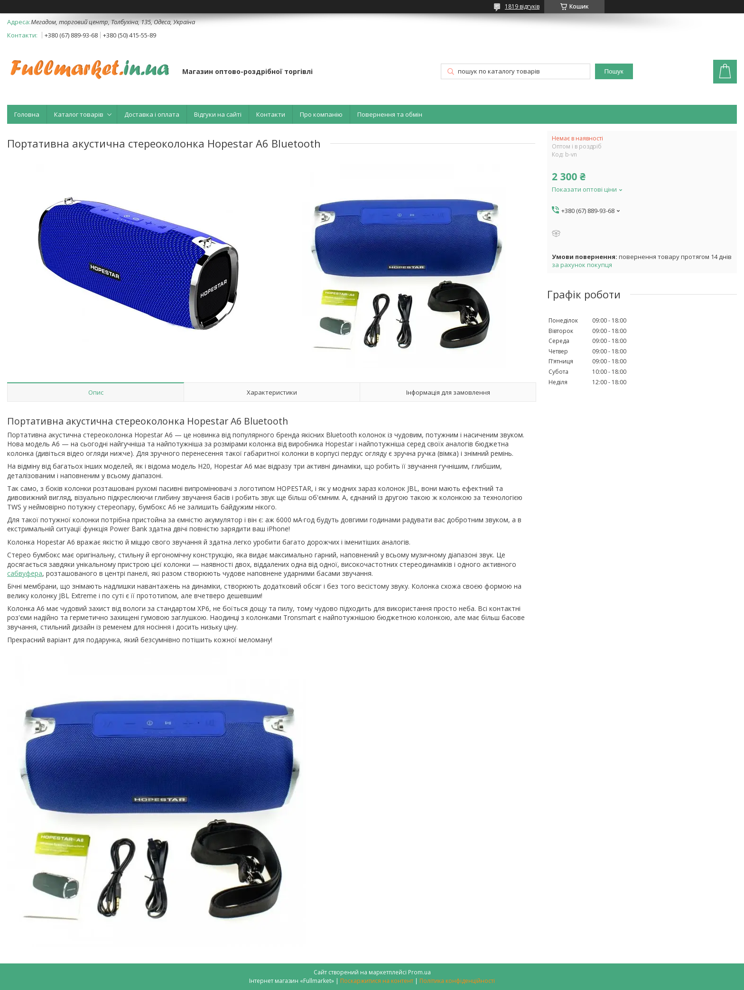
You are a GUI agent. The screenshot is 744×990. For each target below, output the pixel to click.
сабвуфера (24, 573)
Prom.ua (419, 972)
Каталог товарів (78, 114)
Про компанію (321, 114)
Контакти (270, 114)
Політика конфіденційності (457, 981)
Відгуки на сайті (218, 114)
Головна (26, 114)
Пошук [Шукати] (613, 71)
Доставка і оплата (151, 114)
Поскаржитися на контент (376, 981)
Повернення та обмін (389, 114)
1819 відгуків (522, 6)
